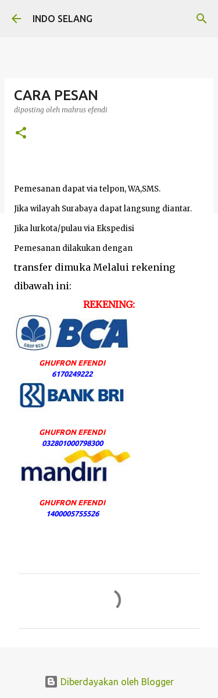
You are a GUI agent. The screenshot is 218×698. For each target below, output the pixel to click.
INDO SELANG (62, 18)
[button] (21, 133)
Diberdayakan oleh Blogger (109, 681)
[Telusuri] (202, 19)
